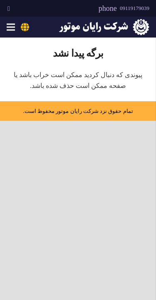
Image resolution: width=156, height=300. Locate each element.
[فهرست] (10, 27)
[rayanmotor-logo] (104, 27)
